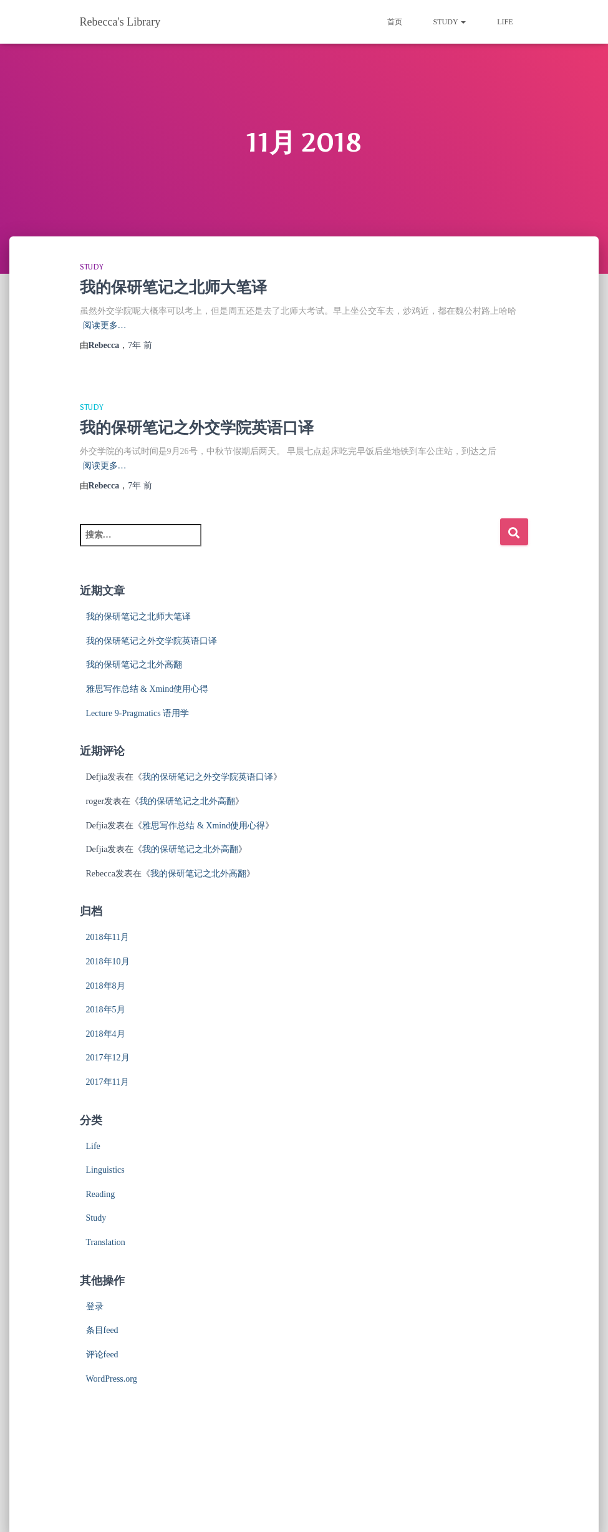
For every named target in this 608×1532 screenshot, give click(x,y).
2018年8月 (105, 986)
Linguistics (105, 1170)
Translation (105, 1242)
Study (449, 21)
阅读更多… (105, 325)
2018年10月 (108, 961)
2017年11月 (107, 1082)
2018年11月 (107, 937)
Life (505, 21)
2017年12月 (108, 1057)
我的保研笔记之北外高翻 (134, 664)
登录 (95, 1306)
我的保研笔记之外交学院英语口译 (197, 427)
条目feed (102, 1330)
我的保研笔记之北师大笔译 (173, 287)
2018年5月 (105, 1009)
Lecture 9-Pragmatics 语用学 (138, 713)
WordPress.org (111, 1379)
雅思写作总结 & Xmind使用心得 (147, 689)
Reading (100, 1194)
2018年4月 (105, 1034)
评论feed (102, 1354)
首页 (394, 21)
